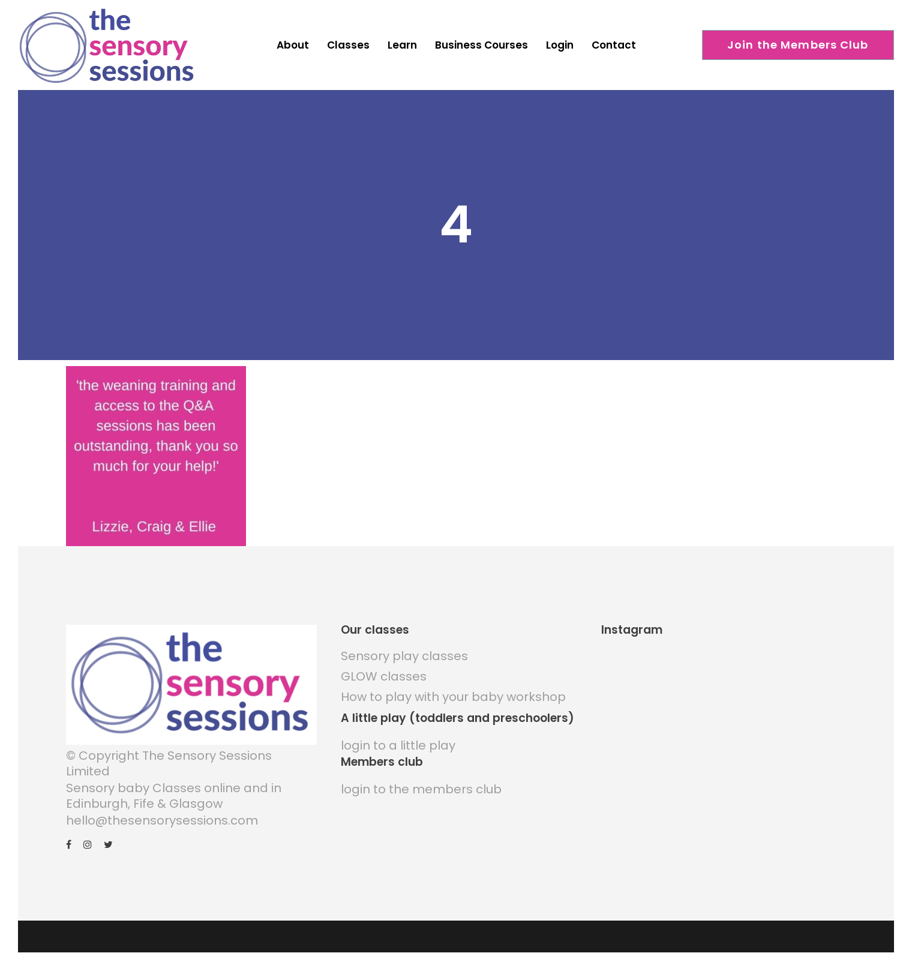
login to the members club (421, 789)
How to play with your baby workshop (453, 696)
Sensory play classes (404, 656)
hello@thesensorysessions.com (162, 820)
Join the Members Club (798, 44)
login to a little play (398, 745)
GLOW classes (384, 676)
